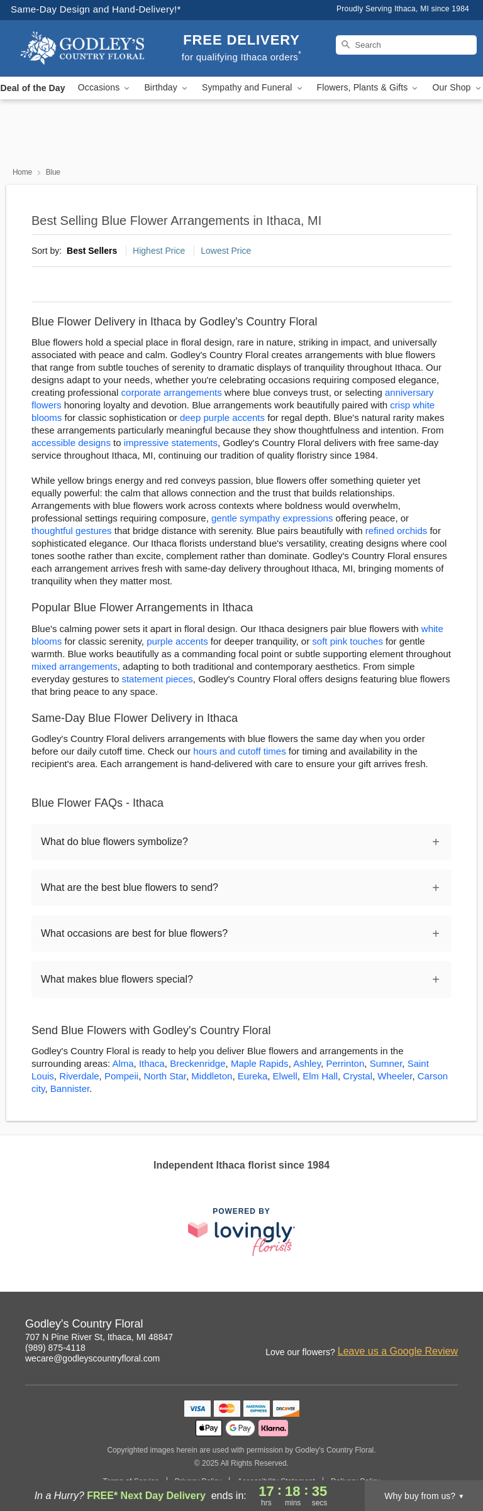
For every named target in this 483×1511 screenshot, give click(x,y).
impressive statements (171, 442)
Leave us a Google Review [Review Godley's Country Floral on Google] (398, 1351)
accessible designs (71, 442)
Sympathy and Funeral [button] (253, 87)
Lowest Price (226, 251)
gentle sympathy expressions (272, 518)
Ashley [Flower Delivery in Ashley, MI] (307, 1063)
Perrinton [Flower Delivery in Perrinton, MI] (345, 1063)
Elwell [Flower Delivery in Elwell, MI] (285, 1076)
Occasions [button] (105, 87)
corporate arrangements (171, 392)
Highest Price (159, 251)
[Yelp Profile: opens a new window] (449, 1325)
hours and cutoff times (239, 751)
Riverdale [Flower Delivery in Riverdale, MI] (79, 1076)
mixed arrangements (74, 666)
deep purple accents (222, 417)
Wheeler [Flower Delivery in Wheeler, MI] (394, 1076)
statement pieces (156, 679)
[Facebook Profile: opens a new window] (393, 1325)
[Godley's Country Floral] (83, 48)
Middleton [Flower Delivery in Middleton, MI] (211, 1076)
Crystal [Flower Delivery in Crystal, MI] (357, 1076)
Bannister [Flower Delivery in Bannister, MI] (70, 1088)
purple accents (177, 641)
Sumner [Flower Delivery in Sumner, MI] (386, 1063)
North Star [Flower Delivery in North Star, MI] (164, 1076)
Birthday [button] (166, 87)
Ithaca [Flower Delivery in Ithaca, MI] (152, 1063)
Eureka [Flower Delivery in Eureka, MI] (253, 1076)
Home (22, 172)
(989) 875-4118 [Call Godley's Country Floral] (55, 1348)
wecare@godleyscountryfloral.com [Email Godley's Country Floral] (92, 1358)
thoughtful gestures (71, 530)
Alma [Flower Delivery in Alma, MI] (122, 1063)
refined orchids (396, 530)
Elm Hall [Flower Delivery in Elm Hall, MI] (320, 1076)
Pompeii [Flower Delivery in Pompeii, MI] (121, 1076)
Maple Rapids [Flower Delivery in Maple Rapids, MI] (260, 1063)
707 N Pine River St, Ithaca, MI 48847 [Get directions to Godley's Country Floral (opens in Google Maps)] (99, 1337)
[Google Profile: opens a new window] (421, 1325)
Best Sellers (92, 251)
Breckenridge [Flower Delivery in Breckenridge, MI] (197, 1063)
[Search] (406, 45)
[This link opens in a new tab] (241, 1232)
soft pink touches (347, 641)
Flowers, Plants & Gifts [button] (368, 87)
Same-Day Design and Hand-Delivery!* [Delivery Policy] (96, 9)
